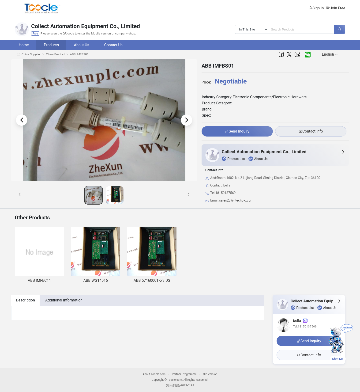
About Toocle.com (154, 374)
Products (51, 45)
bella (300, 320)
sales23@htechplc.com (236, 200)
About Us (81, 45)
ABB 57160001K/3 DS (152, 280)
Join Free (337, 8)
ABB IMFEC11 (39, 280)
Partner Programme (184, 374)
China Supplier (31, 54)
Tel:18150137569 (305, 326)
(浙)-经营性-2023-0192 (180, 385)
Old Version (210, 374)
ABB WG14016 (95, 280)
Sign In (318, 8)
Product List (233, 158)
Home (24, 45)
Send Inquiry (237, 131)
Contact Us (113, 45)
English (330, 54)
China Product (55, 54)
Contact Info (311, 131)
